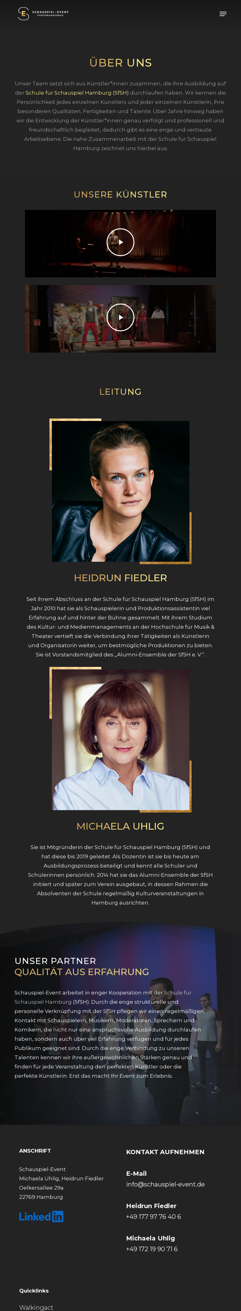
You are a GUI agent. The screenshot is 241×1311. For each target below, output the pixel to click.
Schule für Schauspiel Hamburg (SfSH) (77, 93)
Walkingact (36, 1308)
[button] (223, 14)
